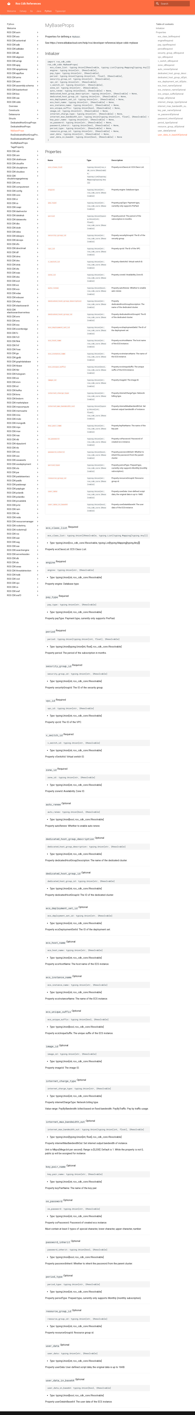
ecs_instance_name (56, 354)
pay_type (52, 203)
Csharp (23, 11)
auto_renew (53, 288)
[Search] (172, 3)
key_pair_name (54, 426)
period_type (54, 465)
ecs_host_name (54, 340)
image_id (52, 380)
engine (51, 190)
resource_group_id (57, 478)
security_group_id (57, 235)
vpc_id (51, 249)
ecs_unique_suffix (57, 367)
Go (31, 11)
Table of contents (165, 24)
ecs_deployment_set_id (59, 327)
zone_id (51, 275)
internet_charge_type (58, 393)
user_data (52, 491)
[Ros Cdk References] (9, 4)
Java (38, 11)
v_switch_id (54, 262)
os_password (53, 439)
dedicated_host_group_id (60, 314)
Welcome (11, 11)
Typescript (60, 11)
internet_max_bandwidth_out (61, 406)
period (51, 216)
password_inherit (56, 452)
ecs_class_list (55, 167)
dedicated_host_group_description (64, 301)
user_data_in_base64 (57, 504)
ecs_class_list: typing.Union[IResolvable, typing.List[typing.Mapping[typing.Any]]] (98, 535)
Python (48, 11)
